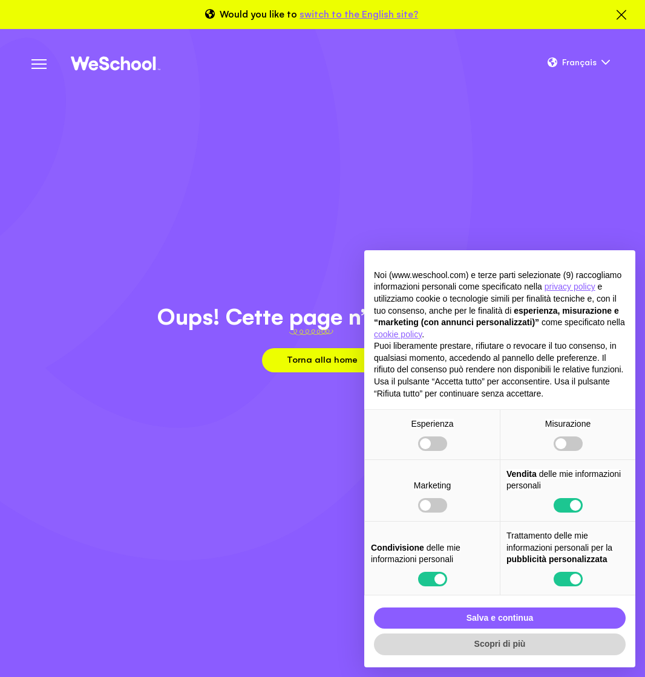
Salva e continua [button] (500, 618)
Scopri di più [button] (500, 644)
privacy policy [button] (570, 286)
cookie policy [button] (398, 334)
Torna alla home (322, 359)
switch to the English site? (359, 14)
